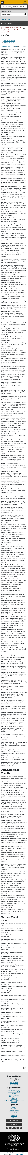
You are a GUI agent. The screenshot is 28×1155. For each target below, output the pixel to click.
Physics (14, 1117)
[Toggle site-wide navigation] (25, 2)
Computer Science (14, 1110)
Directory (14, 1093)
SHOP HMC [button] (14, 1124)
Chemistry (14, 1109)
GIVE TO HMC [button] (14, 1120)
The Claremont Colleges (16, 1148)
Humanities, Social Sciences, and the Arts (14, 1114)
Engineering (14, 1112)
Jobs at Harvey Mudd (14, 1092)
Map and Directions (14, 1095)
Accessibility (14, 1098)
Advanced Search (5, 19)
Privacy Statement (14, 1097)
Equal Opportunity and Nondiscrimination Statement (14, 1101)
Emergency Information (14, 1090)
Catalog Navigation (8, 23)
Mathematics (14, 1115)
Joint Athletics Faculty (9, 40)
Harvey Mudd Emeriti (8, 42)
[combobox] (14, 6)
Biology (14, 1107)
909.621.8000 (14, 1082)
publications (7, 1153)
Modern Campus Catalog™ (17, 1154)
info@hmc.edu (14, 1084)
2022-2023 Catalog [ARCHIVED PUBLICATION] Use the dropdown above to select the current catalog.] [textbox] (14, 7)
